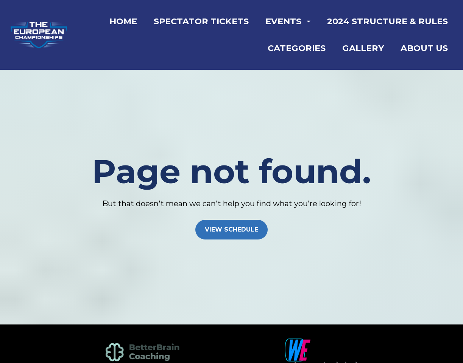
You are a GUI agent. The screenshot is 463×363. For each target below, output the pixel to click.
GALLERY (363, 48)
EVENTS (287, 21)
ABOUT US (424, 48)
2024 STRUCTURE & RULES (387, 21)
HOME (123, 21)
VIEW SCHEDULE (231, 221)
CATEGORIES (297, 48)
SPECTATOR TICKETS (201, 21)
